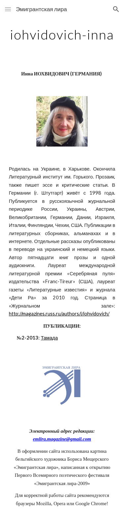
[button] (8, 9)
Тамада (49, 338)
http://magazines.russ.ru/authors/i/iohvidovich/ (59, 313)
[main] (62, 34)
